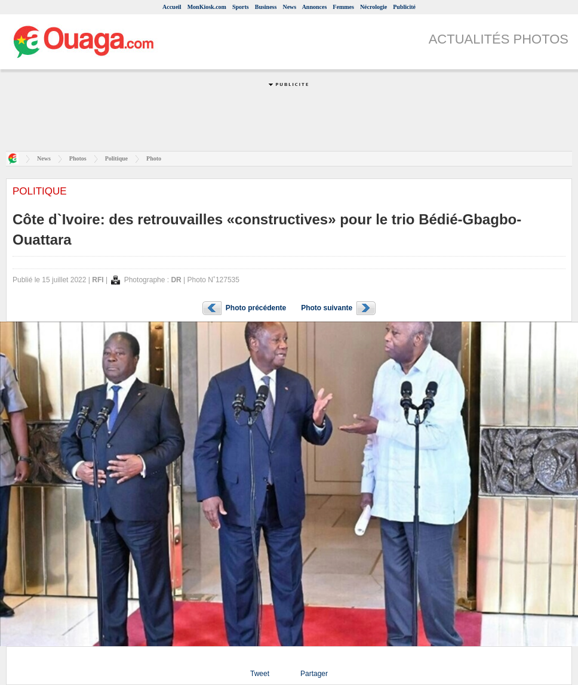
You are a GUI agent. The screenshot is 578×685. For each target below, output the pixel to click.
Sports (240, 7)
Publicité (404, 7)
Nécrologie (373, 7)
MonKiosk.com (206, 7)
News (289, 7)
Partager (314, 673)
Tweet (259, 673)
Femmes (343, 7)
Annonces (314, 7)
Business (266, 7)
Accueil (172, 7)
